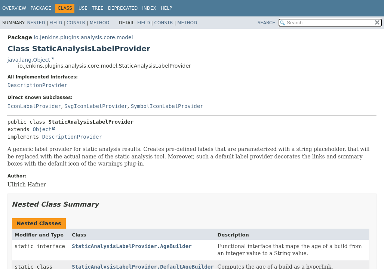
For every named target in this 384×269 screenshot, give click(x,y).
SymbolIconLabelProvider (167, 106)
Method (100, 22)
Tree (98, 8)
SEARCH (267, 22)
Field (55, 22)
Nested (36, 22)
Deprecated (123, 8)
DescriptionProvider (37, 85)
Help (166, 8)
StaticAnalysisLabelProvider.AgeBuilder (131, 246)
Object (42, 129)
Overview (14, 8)
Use (83, 8)
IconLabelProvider (34, 106)
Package (41, 8)
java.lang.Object (28, 60)
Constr (76, 22)
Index (149, 8)
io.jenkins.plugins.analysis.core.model (83, 37)
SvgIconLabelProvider (96, 106)
